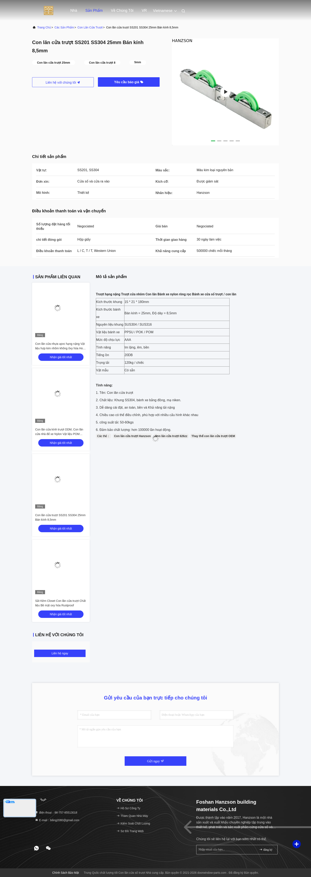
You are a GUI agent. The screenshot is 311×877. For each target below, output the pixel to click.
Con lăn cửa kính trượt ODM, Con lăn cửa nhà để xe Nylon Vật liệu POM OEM (59, 434)
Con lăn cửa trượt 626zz (171, 436)
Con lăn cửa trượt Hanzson (132, 436)
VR (144, 10)
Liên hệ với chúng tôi (63, 82)
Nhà (73, 10)
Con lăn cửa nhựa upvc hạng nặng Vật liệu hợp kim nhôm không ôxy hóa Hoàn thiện (60, 348)
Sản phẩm (94, 10)
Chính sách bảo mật (65, 872)
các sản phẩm (64, 27)
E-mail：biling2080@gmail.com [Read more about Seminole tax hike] (57, 820)
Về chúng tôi (122, 10)
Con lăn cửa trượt (90, 27)
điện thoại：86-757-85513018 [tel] (56, 812)
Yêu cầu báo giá (128, 82)
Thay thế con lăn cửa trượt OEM (213, 436)
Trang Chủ (44, 27)
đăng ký (265, 849)
